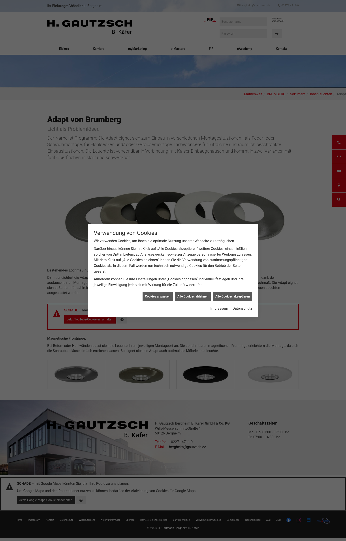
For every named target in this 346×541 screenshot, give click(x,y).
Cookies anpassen (157, 296)
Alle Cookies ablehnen (192, 296)
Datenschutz (242, 308)
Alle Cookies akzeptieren (232, 296)
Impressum (219, 308)
